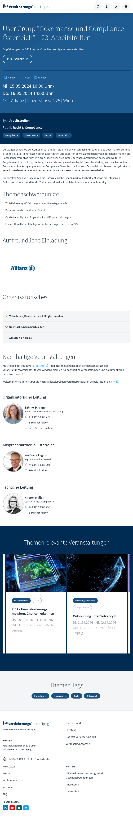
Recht (48, 135)
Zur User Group (17, 59)
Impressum (72, 784)
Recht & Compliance (27, 127)
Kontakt (70, 766)
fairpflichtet (38, 365)
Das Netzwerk (74, 723)
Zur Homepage (26, 6)
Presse (6, 773)
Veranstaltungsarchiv (78, 743)
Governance (31, 135)
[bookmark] (9, 77)
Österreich (63, 135)
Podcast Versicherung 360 (81, 737)
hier (113, 381)
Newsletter (9, 766)
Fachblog (71, 730)
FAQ (5, 794)
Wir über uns (10, 780)
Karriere (7, 787)
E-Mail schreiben (36, 422)
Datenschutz (73, 791)
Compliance (11, 135)
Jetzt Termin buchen (39, 428)
